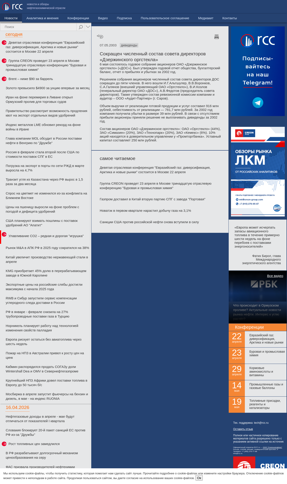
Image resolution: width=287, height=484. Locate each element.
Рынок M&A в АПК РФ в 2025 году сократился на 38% (47, 248)
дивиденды (129, 45)
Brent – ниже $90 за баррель (31, 79)
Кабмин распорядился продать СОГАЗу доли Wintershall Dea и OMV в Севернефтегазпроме (42, 369)
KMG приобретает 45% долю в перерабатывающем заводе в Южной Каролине (46, 273)
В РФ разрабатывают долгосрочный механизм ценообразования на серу (42, 455)
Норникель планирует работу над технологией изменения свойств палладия (42, 328)
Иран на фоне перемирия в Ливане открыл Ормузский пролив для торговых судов (39, 99)
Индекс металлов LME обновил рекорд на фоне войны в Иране (43, 127)
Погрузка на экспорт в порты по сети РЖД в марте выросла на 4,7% (45, 168)
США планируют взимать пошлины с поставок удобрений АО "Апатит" (42, 223)
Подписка (124, 18)
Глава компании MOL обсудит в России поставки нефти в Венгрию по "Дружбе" (44, 140)
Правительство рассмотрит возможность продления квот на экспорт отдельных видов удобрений (46, 113)
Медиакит (251, 7)
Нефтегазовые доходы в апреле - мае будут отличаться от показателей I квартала (40, 419)
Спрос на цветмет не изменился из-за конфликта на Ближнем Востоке (46, 195)
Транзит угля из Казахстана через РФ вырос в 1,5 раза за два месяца (44, 181)
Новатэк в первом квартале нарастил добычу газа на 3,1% (145, 210)
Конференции (78, 18)
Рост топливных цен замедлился (34, 444)
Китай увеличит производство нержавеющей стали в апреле (47, 259)
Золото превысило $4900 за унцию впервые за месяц (47, 88)
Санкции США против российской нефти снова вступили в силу (149, 222)
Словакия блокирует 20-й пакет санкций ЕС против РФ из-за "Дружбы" (45, 432)
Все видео (275, 276)
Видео (103, 18)
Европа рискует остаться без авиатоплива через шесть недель (43, 341)
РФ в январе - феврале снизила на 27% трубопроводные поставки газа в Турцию (37, 314)
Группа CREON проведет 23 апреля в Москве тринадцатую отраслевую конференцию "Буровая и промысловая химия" (46, 65)
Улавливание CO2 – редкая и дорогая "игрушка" (46, 236)
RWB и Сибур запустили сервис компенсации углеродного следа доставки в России (41, 300)
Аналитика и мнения (42, 18)
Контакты (275, 7)
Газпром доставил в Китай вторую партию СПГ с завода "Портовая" (152, 199)
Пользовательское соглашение (210, 7)
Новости (10, 18)
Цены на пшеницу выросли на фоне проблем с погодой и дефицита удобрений (42, 209)
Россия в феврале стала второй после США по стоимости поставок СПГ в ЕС (42, 154)
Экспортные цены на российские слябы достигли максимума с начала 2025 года (44, 287)
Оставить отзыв (243, 429)
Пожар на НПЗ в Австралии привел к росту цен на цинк (45, 355)
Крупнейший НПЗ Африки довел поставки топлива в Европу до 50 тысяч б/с (46, 382)
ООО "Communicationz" (272, 447)
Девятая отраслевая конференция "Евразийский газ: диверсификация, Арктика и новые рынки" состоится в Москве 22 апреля (45, 47)
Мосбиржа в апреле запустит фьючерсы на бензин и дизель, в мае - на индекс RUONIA (47, 396)
